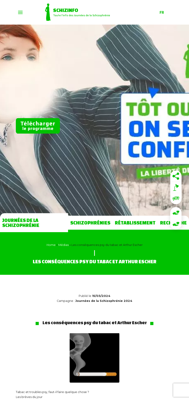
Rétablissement (135, 222)
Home (51, 245)
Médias (63, 245)
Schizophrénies (90, 222)
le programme (37, 125)
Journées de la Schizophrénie (20, 222)
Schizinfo (65, 10)
